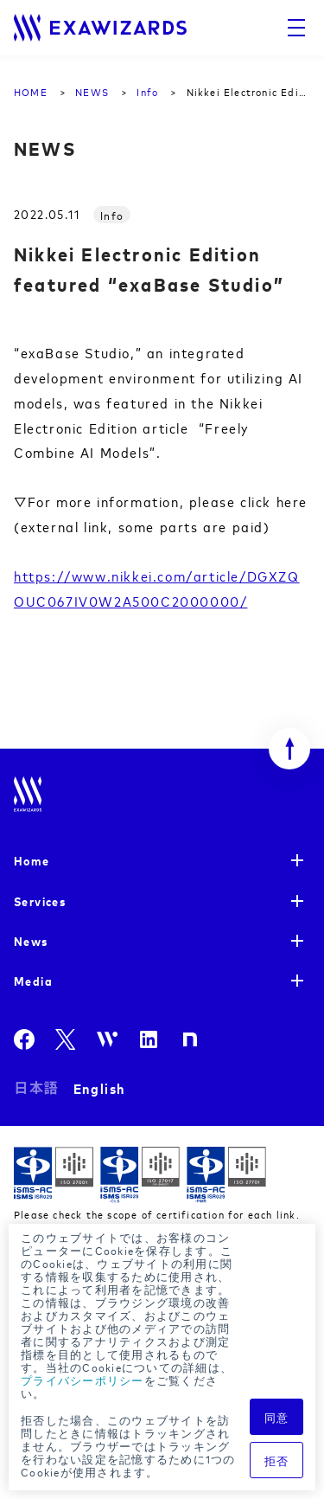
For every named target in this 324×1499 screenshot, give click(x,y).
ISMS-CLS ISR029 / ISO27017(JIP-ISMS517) (140, 1175)
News (31, 940)
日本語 (37, 1088)
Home (32, 860)
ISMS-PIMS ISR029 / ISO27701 (226, 1175)
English (99, 1087)
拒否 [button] (276, 1460)
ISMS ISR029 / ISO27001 (53, 1175)
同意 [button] (276, 1417)
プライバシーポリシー (82, 1379)
